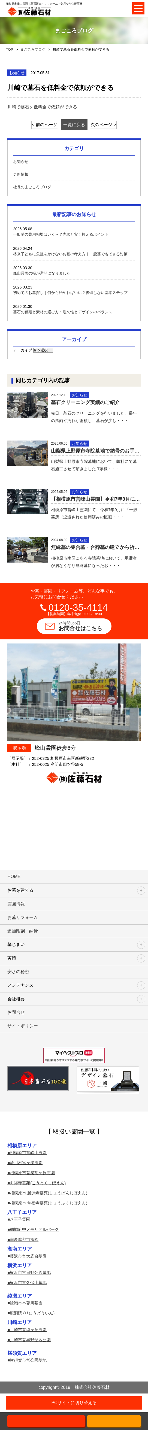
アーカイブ (22, 350)
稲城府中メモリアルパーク (34, 1229)
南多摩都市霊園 (24, 1239)
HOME (13, 876)
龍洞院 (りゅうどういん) (32, 1313)
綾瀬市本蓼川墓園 (26, 1303)
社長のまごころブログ (32, 187)
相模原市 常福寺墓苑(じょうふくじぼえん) (48, 1203)
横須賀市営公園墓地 (28, 1360)
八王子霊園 (20, 1219)
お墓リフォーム (22, 917)
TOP (9, 49)
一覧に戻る (74, 124)
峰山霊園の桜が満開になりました (41, 273)
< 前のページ (45, 124)
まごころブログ (32, 49)
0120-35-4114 (78, 607)
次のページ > (103, 124)
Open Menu (138, 8)
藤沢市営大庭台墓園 (28, 1256)
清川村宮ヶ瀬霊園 (26, 1162)
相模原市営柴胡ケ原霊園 (32, 1172)
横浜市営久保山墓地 (28, 1282)
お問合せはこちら (85, 626)
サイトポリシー (22, 1026)
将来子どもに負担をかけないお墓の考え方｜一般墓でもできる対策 (70, 254)
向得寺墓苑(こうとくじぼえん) (38, 1182)
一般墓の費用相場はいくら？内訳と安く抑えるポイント (60, 234)
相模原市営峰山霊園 (28, 1152)
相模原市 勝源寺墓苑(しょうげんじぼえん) (48, 1193)
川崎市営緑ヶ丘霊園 (28, 1329)
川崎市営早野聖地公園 (30, 1339)
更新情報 (20, 174)
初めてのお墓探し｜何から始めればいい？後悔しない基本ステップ (70, 292)
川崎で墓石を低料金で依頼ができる (42, 107)
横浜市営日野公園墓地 (30, 1272)
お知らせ (20, 161)
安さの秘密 (18, 971)
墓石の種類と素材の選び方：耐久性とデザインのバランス (62, 312)
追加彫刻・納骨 (22, 931)
